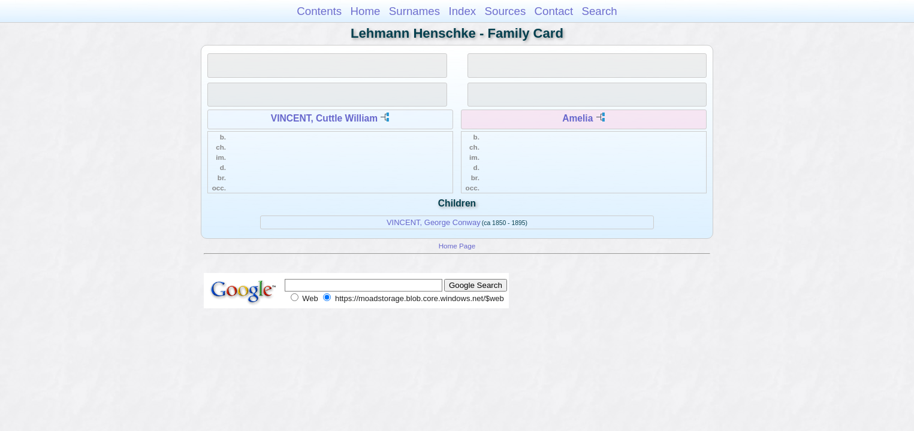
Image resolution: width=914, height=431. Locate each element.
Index (462, 11)
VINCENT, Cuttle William (324, 118)
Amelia (577, 118)
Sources (505, 11)
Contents (319, 11)
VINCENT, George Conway (434, 222)
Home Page (457, 246)
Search (599, 11)
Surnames (414, 11)
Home (365, 11)
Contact (554, 11)
